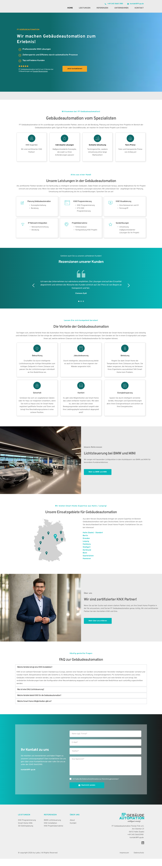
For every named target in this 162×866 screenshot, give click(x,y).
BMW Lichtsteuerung (52, 827)
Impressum (124, 860)
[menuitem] (70, 7)
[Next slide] (128, 292)
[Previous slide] (33, 292)
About (72, 827)
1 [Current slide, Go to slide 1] (78, 308)
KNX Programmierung (27, 827)
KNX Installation (50, 830)
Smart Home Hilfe (25, 830)
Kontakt (73, 830)
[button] (81, 674)
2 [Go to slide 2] (81, 308)
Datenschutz (139, 860)
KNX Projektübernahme (53, 833)
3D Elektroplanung (25, 833)
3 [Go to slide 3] (83, 308)
